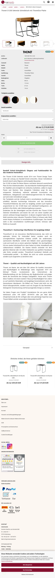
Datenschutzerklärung (6, 561)
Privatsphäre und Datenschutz (9, 426)
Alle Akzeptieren (27, 565)
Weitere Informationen (28, 574)
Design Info (26, 162)
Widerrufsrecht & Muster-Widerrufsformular (13, 418)
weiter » (16, 7)
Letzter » (22, 7)
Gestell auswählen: (6, 107)
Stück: (3, 134)
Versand (26, 348)
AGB (2, 422)
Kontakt (3, 410)
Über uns (3, 402)
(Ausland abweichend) (29, 60)
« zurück (10, 7)
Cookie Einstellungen (7, 434)
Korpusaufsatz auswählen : (8, 116)
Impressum (4, 406)
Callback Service (5, 431)
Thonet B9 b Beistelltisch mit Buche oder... (41, 377)
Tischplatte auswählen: (7, 93)
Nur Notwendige (27, 570)
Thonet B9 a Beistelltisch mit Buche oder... (14, 377)
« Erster (4, 7)
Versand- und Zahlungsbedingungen (11, 414)
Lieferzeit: (4, 58)
